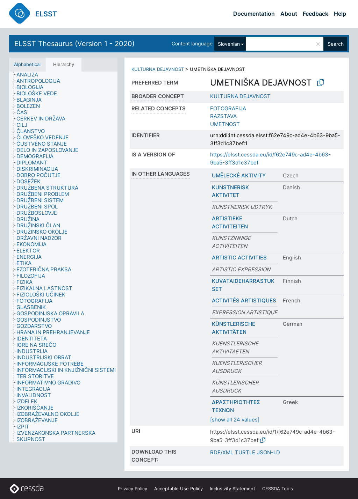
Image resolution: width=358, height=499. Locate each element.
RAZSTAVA (223, 116)
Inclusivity (232, 488)
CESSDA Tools (277, 488)
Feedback (315, 13)
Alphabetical (27, 64)
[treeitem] (30, 75)
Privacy (132, 488)
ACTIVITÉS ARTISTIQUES (244, 300)
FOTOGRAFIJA (228, 108)
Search (336, 44)
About (288, 13)
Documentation (254, 13)
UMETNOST (225, 124)
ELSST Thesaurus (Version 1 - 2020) (74, 43)
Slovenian (229, 44)
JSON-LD (268, 452)
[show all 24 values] (234, 419)
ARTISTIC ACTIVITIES (239, 257)
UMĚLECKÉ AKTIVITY (239, 175)
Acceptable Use (178, 488)
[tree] (63, 257)
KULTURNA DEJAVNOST (157, 69)
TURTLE (245, 452)
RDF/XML (221, 452)
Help (340, 13)
